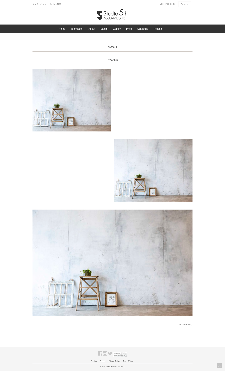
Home (62, 28)
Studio (104, 28)
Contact (185, 4)
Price (129, 28)
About (92, 28)
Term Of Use (128, 361)
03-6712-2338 (167, 4)
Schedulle (142, 28)
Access (158, 28)
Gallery (117, 28)
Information (77, 28)
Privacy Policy (114, 361)
